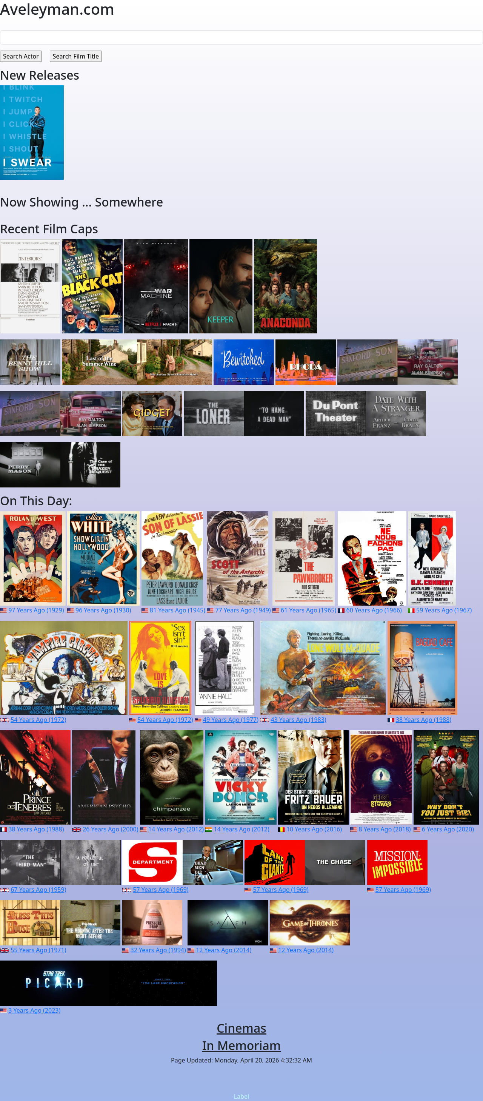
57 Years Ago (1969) (160, 889)
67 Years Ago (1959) (38, 889)
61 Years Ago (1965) (308, 610)
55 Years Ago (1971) (38, 950)
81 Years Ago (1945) (177, 610)
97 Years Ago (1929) (36, 610)
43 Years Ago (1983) (298, 719)
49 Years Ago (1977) (230, 719)
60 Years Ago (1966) (374, 610)
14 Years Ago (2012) (176, 829)
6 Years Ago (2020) (448, 829)
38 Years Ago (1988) (423, 719)
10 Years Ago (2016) (314, 829)
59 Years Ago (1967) (444, 610)
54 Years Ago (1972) (38, 719)
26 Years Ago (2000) (110, 829)
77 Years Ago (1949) (243, 610)
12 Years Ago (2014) (223, 950)
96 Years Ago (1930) (103, 610)
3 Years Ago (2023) (34, 1010)
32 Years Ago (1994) (158, 950)
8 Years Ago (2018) (385, 829)
